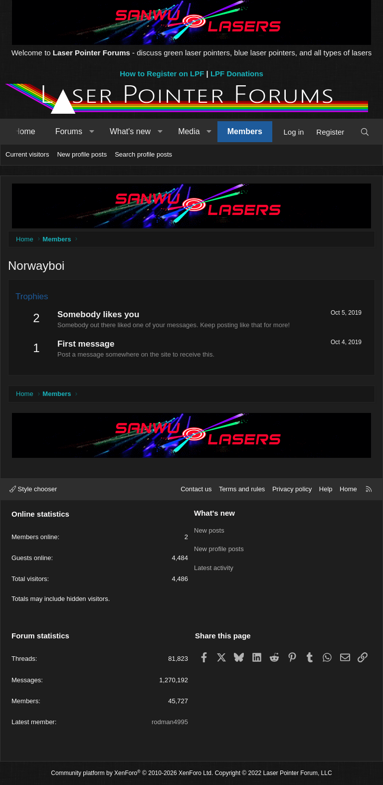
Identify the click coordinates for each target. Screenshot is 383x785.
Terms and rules (242, 489)
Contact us (196, 489)
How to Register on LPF (162, 73)
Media (189, 131)
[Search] (365, 132)
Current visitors (27, 154)
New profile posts (82, 154)
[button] (91, 131)
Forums (68, 131)
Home (24, 131)
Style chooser (33, 489)
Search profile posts (143, 154)
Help (326, 489)
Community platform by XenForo (132, 773)
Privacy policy (292, 489)
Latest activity (213, 566)
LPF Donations (236, 73)
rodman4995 (170, 722)
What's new (130, 131)
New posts (209, 530)
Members (244, 131)
